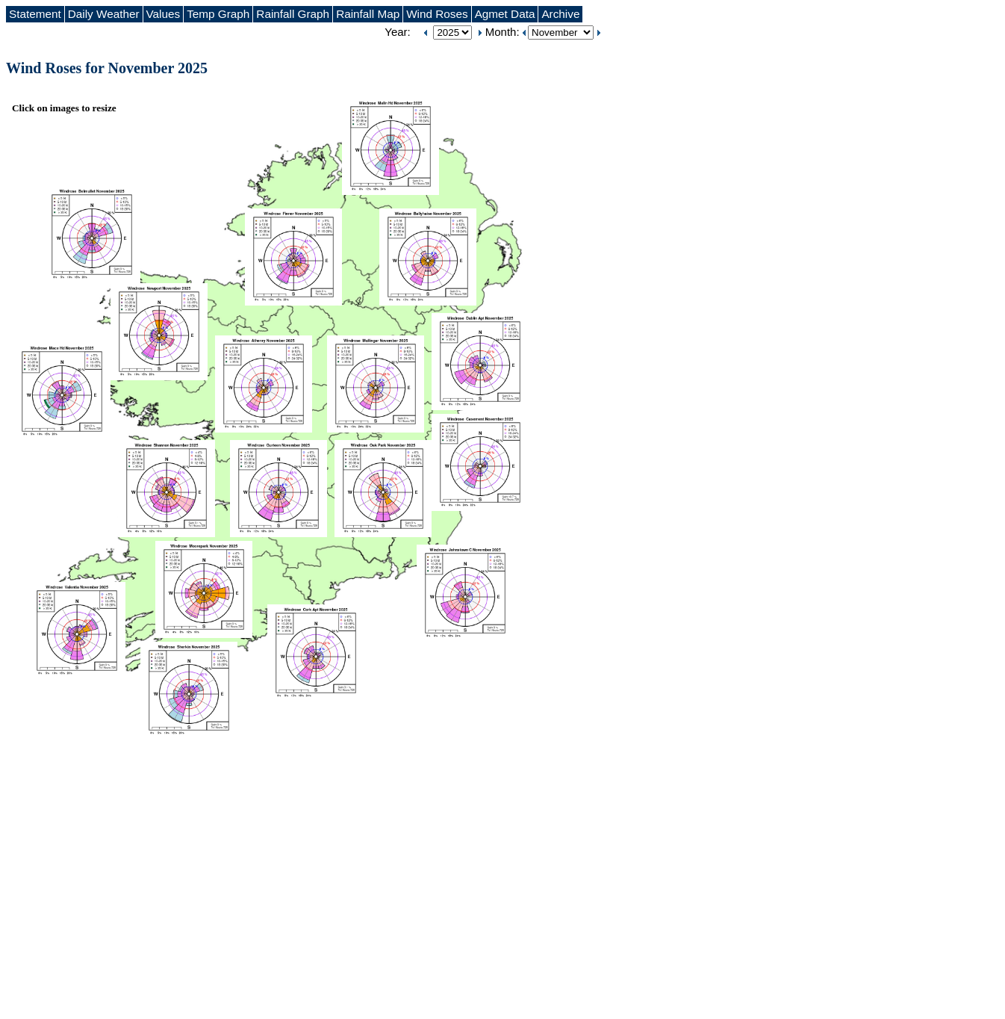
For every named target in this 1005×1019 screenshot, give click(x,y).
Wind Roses (436, 13)
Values (163, 13)
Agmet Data (505, 13)
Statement (35, 13)
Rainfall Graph (292, 13)
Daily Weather (104, 13)
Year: (397, 31)
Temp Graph (218, 13)
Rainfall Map (367, 13)
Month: (504, 31)
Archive (560, 13)
